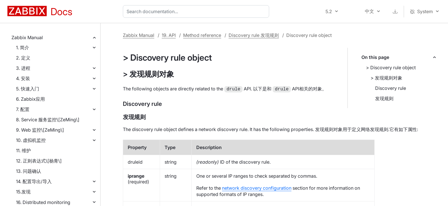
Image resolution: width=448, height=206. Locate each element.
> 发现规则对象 (386, 78)
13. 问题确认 (28, 171)
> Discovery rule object (391, 67)
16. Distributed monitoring (43, 202)
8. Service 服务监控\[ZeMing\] (47, 119)
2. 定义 (23, 58)
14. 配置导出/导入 (34, 181)
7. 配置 (22, 109)
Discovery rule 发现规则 (254, 35)
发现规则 (384, 98)
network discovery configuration (256, 187)
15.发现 (23, 192)
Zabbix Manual (27, 37)
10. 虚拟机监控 (31, 140)
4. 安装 (23, 78)
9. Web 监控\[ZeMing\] (40, 130)
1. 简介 (22, 47)
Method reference (202, 35)
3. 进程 (23, 68)
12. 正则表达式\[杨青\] (39, 161)
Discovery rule (390, 88)
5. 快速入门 (27, 89)
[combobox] (197, 11)
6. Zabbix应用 (30, 99)
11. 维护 (23, 150)
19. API (169, 35)
